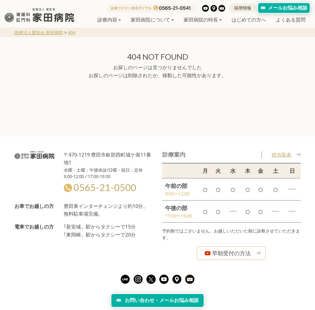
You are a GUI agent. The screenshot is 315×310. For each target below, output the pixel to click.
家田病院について (150, 19)
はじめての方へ (249, 19)
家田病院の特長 (201, 19)
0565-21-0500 (100, 187)
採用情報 (242, 8)
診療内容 (107, 19)
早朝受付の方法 (228, 253)
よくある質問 (290, 19)
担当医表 (286, 154)
